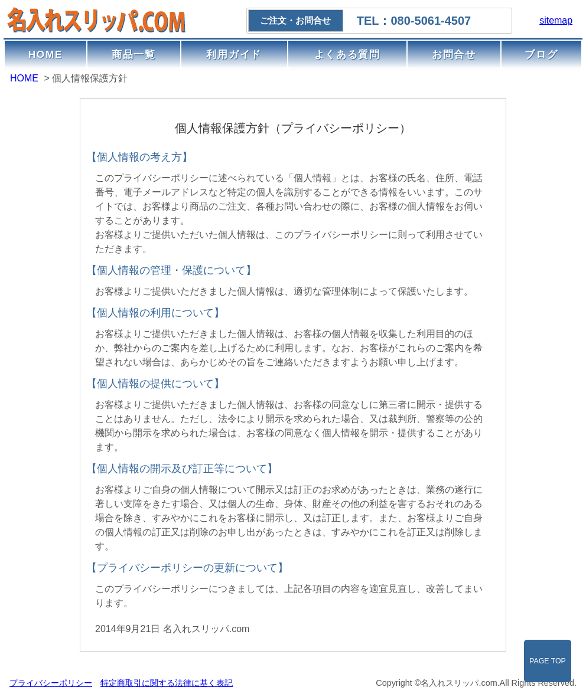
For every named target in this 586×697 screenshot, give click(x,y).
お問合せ (454, 54)
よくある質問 (347, 54)
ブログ (541, 54)
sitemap (555, 20)
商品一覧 (134, 54)
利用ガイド (234, 54)
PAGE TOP (547, 661)
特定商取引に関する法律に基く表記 (166, 683)
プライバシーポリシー (50, 683)
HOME (45, 54)
